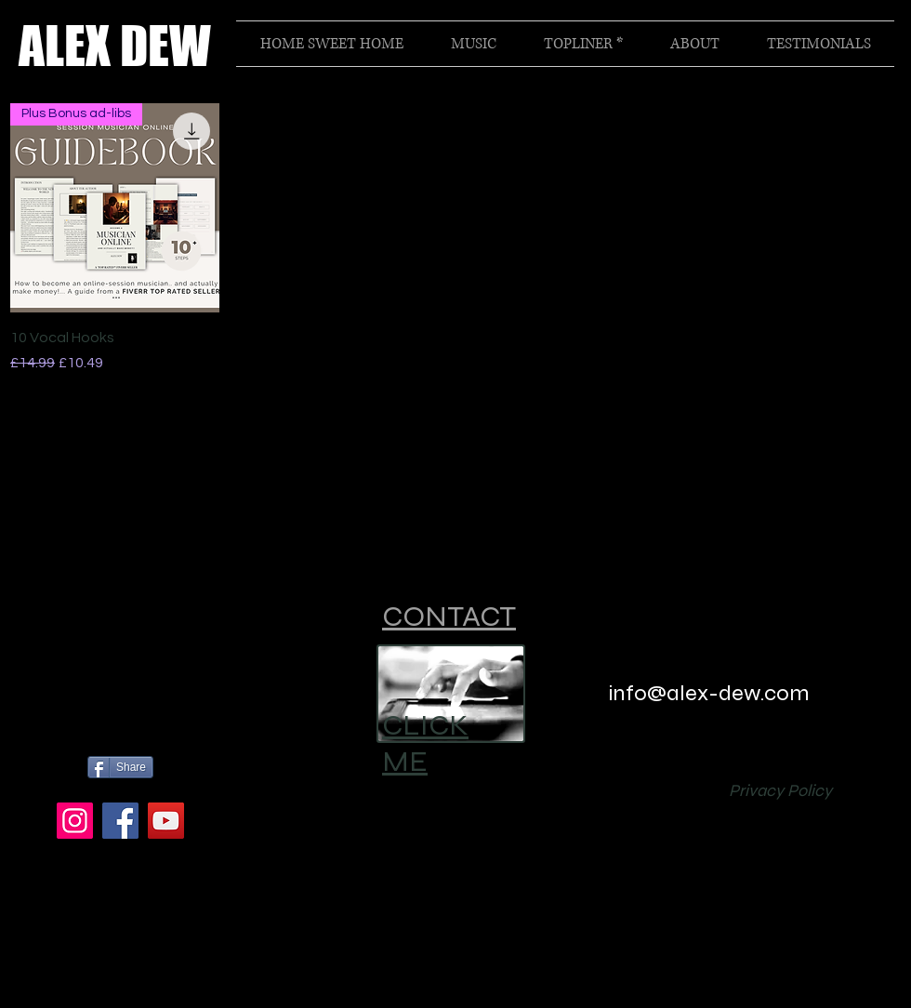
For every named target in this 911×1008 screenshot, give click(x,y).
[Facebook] (120, 820)
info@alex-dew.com (709, 693)
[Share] (120, 767)
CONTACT (449, 616)
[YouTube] (166, 820)
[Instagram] (75, 820)
